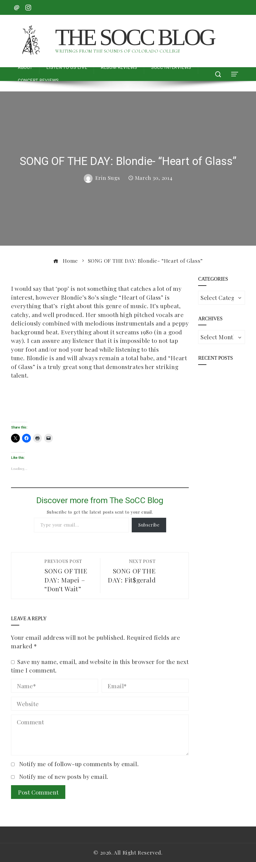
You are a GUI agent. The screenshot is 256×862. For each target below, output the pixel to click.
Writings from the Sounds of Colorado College (117, 51)
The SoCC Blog (134, 37)
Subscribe (148, 525)
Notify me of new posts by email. (63, 776)
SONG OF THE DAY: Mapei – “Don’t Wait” (69, 575)
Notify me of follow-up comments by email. (79, 764)
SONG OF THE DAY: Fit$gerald (131, 571)
